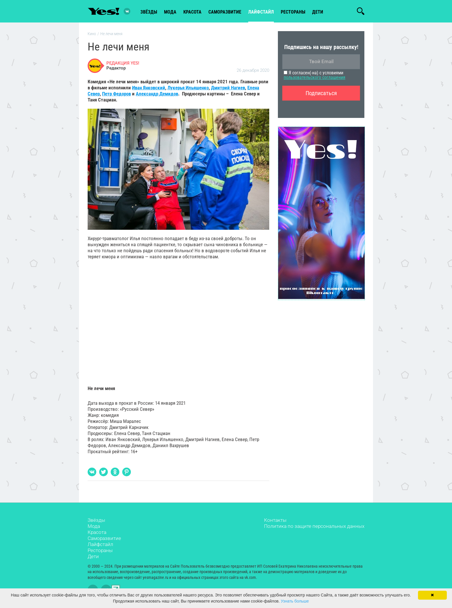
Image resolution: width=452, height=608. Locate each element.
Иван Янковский (148, 88)
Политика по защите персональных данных (314, 526)
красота (192, 12)
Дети (317, 12)
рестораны (293, 12)
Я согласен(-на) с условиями (314, 75)
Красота (97, 532)
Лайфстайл (100, 544)
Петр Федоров (116, 94)
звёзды (148, 12)
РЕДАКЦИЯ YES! (122, 63)
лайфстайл (261, 12)
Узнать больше (295, 601)
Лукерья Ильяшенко (188, 88)
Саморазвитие (224, 12)
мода (170, 12)
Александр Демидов (157, 94)
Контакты (275, 520)
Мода (94, 526)
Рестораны (100, 550)
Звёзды (96, 520)
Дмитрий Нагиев (228, 88)
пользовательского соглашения (314, 77)
